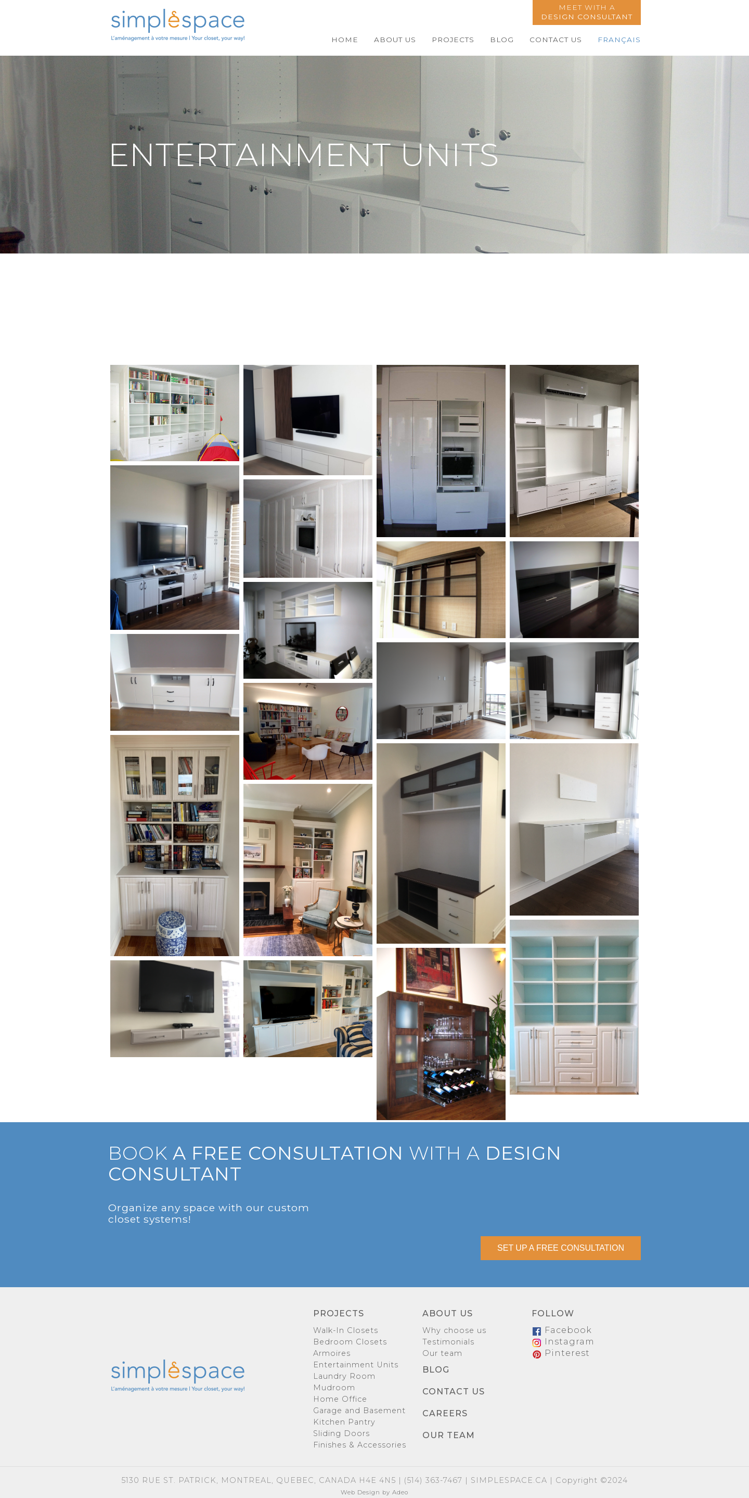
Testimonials (448, 1342)
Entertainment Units (355, 1364)
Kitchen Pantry (344, 1422)
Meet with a (586, 12)
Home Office (340, 1399)
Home (344, 39)
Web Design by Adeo (374, 1492)
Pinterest (561, 1353)
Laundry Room (344, 1376)
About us (395, 39)
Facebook (562, 1330)
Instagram (563, 1342)
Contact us (556, 39)
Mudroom (334, 1387)
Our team (442, 1353)
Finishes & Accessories (359, 1445)
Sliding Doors (341, 1433)
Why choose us (454, 1330)
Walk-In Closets (345, 1330)
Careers (445, 1413)
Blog (502, 39)
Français (619, 39)
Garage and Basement (359, 1410)
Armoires (332, 1353)
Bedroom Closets (350, 1342)
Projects (453, 39)
